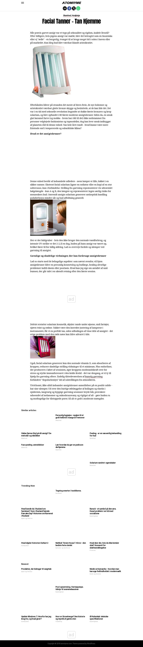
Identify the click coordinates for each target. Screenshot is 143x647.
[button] (22, 3)
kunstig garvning (94, 376)
